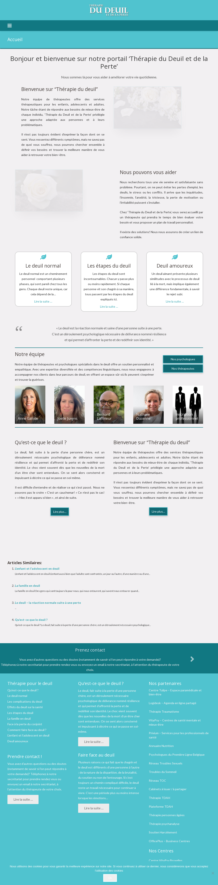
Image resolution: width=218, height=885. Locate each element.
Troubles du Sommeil (162, 772)
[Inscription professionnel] (188, 405)
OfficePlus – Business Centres (169, 841)
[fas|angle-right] (192, 659)
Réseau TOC (157, 780)
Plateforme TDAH (161, 806)
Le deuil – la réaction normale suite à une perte (48, 602)
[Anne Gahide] (30, 405)
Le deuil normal (17, 696)
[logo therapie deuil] (109, 10)
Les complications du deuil (24, 701)
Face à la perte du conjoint (24, 724)
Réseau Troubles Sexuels (165, 763)
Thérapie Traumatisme (164, 711)
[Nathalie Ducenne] (148, 405)
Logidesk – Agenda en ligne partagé (172, 703)
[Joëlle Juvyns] (69, 405)
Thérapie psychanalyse (164, 824)
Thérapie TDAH (159, 798)
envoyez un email (18, 784)
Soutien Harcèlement (163, 832)
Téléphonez (38, 774)
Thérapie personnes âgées (167, 815)
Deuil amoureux (17, 741)
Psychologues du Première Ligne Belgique (177, 754)
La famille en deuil (27, 585)
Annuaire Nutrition (161, 746)
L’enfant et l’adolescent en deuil (37, 568)
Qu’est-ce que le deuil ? (31, 619)
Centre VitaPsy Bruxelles (165, 860)
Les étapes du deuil (20, 713)
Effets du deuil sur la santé (25, 707)
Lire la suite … (43, 301)
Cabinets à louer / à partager (167, 789)
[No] (213, 873)
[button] (9, 25)
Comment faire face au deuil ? (26, 730)
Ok (110, 877)
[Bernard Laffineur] (109, 405)
